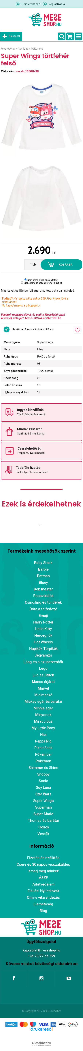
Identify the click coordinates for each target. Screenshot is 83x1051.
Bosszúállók (43, 596)
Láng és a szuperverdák (43, 662)
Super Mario (43, 814)
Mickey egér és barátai (43, 701)
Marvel (43, 688)
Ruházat (23, 48)
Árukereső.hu (41, 1035)
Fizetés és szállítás (43, 858)
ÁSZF (43, 877)
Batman (43, 576)
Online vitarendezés (43, 897)
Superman (43, 807)
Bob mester (43, 589)
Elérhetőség (43, 904)
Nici (43, 734)
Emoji (43, 615)
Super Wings (43, 800)
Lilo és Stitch (43, 675)
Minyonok (43, 715)
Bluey (43, 582)
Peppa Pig (43, 741)
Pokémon (43, 761)
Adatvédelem (43, 884)
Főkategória (8, 48)
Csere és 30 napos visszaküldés (43, 864)
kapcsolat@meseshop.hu (41, 950)
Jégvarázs (43, 655)
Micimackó (43, 695)
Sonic (43, 781)
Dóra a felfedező (43, 609)
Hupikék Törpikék (43, 648)
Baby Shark (43, 562)
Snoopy (43, 774)
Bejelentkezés (31, 4)
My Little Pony (43, 728)
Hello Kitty (43, 629)
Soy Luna (43, 787)
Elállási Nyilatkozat (43, 891)
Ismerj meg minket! (43, 871)
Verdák (43, 834)
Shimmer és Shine (43, 767)
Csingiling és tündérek (43, 602)
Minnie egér (43, 708)
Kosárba (66, 264)
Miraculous (43, 721)
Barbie (43, 569)
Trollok (43, 827)
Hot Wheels (43, 642)
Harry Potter (43, 622)
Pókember (43, 754)
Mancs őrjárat (43, 681)
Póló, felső (37, 48)
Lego (43, 668)
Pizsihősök (43, 748)
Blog (43, 910)
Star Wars (43, 794)
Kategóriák (14, 36)
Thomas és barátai (43, 820)
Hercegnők (43, 635)
